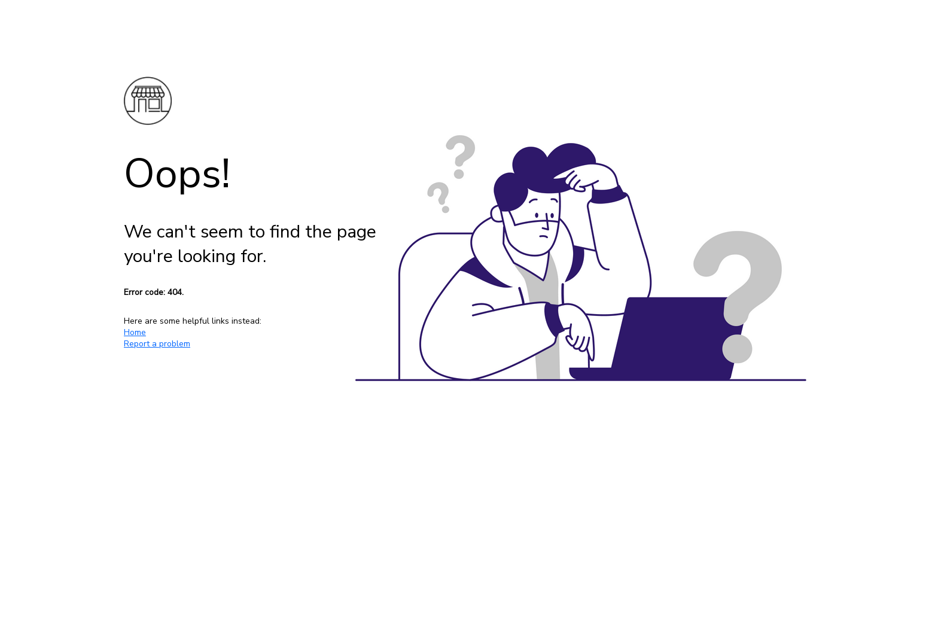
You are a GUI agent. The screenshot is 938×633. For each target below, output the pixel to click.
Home (135, 332)
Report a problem (157, 343)
